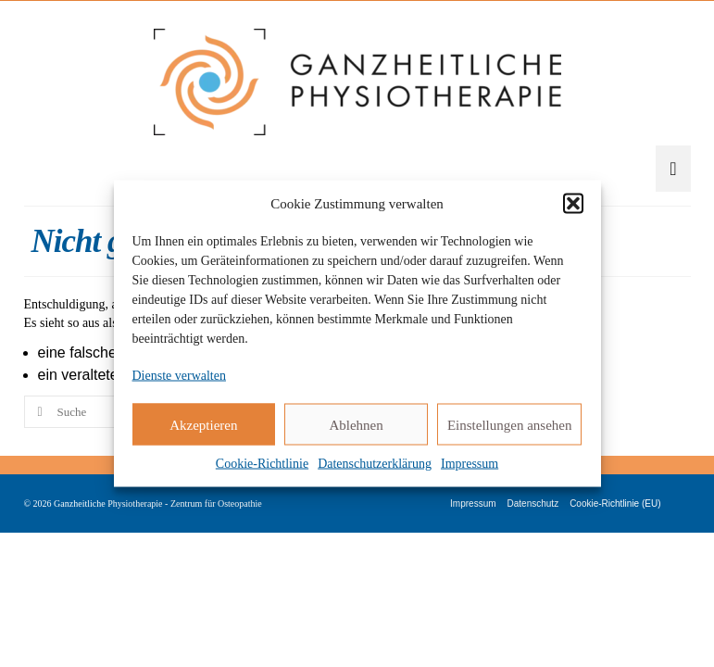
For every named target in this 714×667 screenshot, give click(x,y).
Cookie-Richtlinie (262, 464)
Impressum (469, 464)
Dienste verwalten (179, 376)
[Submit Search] (38, 412)
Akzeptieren (203, 424)
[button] (573, 204)
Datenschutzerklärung (375, 464)
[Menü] (673, 168)
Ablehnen (355, 424)
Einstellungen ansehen (509, 424)
